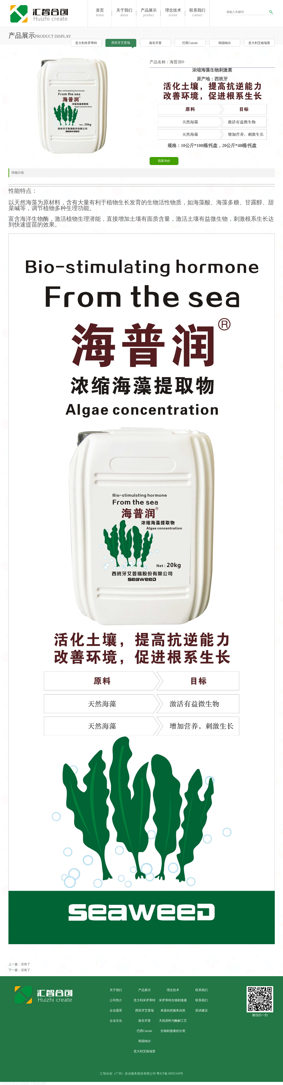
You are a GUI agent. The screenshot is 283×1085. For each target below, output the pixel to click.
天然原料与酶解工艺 (173, 1020)
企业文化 (116, 1020)
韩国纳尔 (224, 43)
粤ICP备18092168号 (169, 1073)
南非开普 (155, 43)
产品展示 (144, 990)
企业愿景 (116, 1010)
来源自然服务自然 (172, 1010)
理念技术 (173, 990)
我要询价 (164, 161)
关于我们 (116, 990)
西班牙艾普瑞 (120, 42)
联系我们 (201, 990)
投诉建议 (201, 1010)
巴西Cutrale (190, 43)
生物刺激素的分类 (172, 1031)
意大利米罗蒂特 (86, 43)
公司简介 (116, 1000)
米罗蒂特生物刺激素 (173, 1000)
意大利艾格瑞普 (259, 43)
